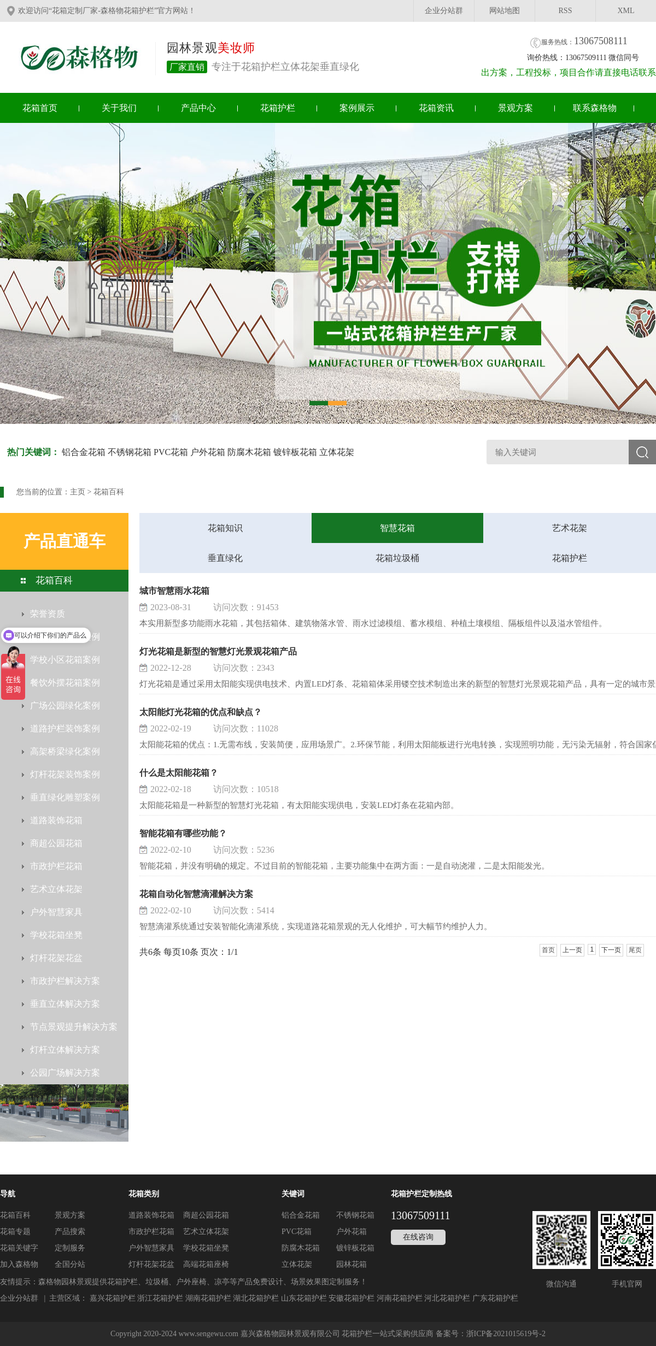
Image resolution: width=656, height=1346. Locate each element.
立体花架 (336, 452)
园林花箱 (351, 1264)
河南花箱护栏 (400, 1298)
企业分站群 (444, 11)
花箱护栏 (277, 108)
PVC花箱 (171, 452)
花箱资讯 (436, 108)
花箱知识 (225, 528)
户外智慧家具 (151, 1248)
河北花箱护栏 (447, 1298)
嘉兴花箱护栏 (113, 1298)
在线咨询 (418, 1237)
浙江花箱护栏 (160, 1298)
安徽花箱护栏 (351, 1298)
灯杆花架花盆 (151, 1264)
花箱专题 (15, 1231)
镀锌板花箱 (295, 452)
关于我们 (119, 108)
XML (625, 11)
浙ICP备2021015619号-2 (506, 1334)
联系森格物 (595, 108)
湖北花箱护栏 (256, 1298)
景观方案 (515, 108)
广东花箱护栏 (495, 1298)
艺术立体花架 (206, 1231)
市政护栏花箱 (151, 1231)
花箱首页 (39, 108)
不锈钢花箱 (129, 452)
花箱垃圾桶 (397, 558)
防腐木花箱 (249, 452)
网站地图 (504, 11)
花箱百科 (108, 492)
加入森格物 (19, 1264)
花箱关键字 (19, 1248)
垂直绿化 (225, 558)
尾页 (635, 950)
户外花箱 (207, 452)
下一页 (611, 950)
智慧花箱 (397, 528)
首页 (548, 950)
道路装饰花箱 (151, 1215)
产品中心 (198, 108)
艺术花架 (569, 528)
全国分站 (70, 1264)
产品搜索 (70, 1231)
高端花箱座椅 (206, 1264)
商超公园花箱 (206, 1215)
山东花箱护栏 (304, 1298)
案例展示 (356, 108)
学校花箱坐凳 (206, 1248)
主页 (77, 492)
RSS (565, 11)
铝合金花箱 (84, 452)
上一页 (572, 950)
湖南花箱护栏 (208, 1298)
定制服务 (70, 1248)
